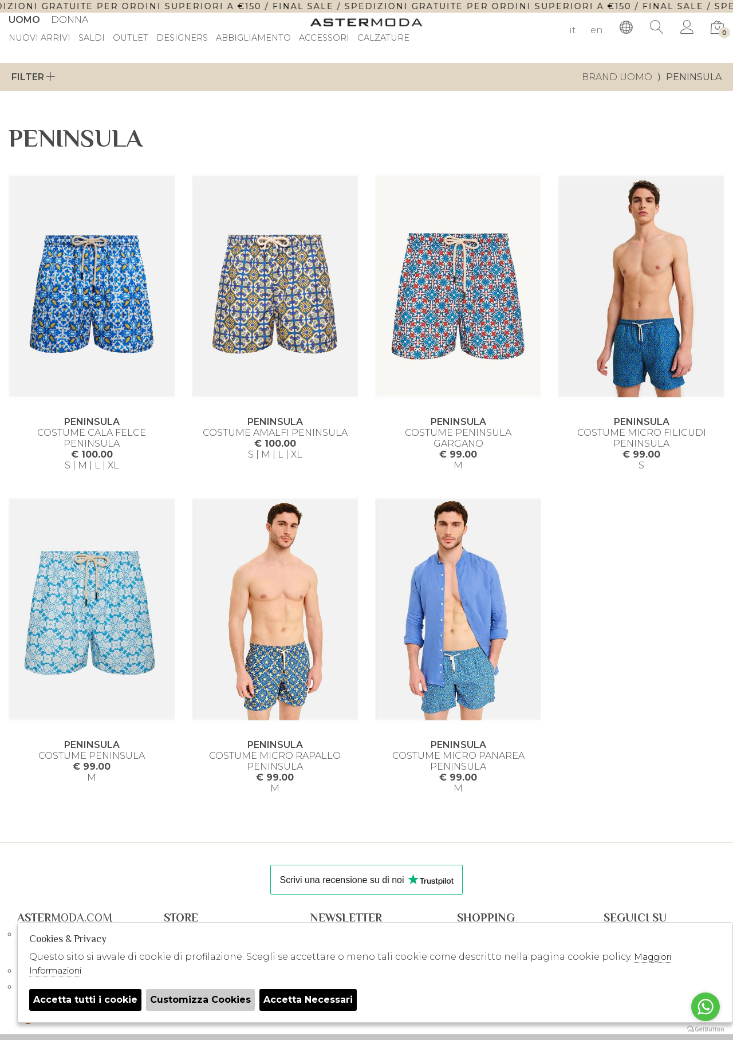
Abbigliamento (253, 38)
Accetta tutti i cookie (85, 999)
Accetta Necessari (308, 999)
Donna (69, 19)
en (596, 30)
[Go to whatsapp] (705, 1006)
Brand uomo (617, 77)
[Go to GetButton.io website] (705, 1028)
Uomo (24, 19)
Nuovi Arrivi (39, 38)
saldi (91, 38)
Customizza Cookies (200, 999)
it (572, 30)
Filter (33, 77)
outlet (130, 38)
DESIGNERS (182, 38)
